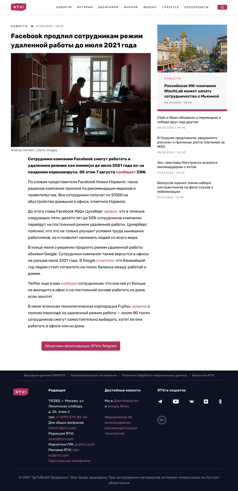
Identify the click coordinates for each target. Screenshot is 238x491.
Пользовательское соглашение (94, 375)
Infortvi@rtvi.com (62, 428)
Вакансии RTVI (203, 375)
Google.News (118, 406)
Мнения (131, 7)
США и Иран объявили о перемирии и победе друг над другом (189, 119)
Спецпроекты (196, 7)
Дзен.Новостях (126, 401)
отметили (105, 260)
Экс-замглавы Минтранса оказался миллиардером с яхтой (187, 164)
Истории (85, 7)
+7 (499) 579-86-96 (71, 417)
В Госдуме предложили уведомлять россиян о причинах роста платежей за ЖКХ (191, 142)
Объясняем (108, 7)
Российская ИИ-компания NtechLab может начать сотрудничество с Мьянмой (191, 91)
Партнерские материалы (69, 461)
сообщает (126, 172)
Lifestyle (170, 7)
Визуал (150, 7)
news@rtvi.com (60, 439)
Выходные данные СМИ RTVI (45, 375)
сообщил (69, 283)
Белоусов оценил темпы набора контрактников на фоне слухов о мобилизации (185, 187)
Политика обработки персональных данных (154, 375)
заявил (110, 211)
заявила (139, 306)
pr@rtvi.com (84, 444)
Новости (64, 7)
